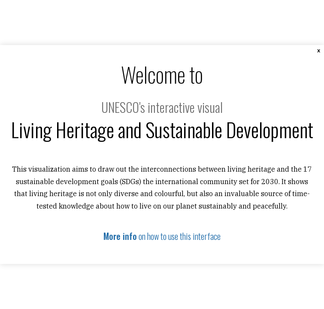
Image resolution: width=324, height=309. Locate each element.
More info (120, 236)
